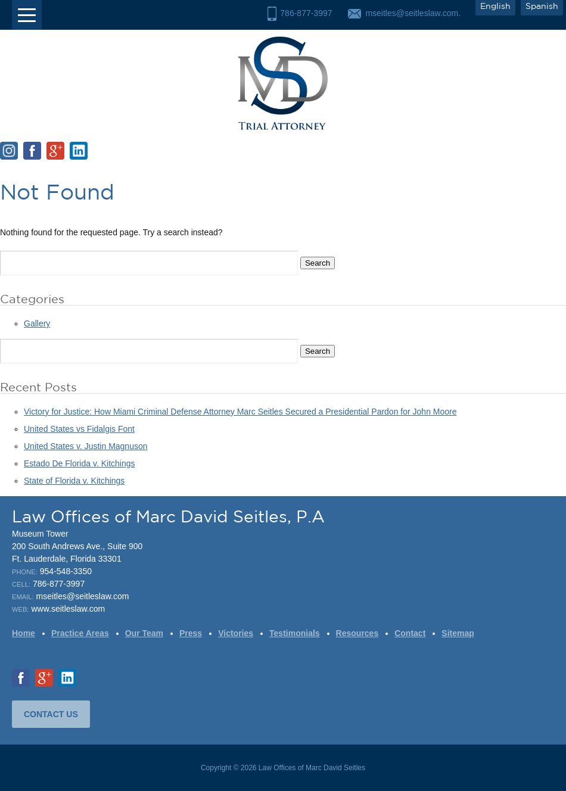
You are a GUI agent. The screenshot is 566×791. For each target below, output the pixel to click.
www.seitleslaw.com (68, 609)
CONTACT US (51, 714)
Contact (409, 633)
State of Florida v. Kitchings (74, 480)
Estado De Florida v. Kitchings (79, 463)
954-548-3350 (66, 571)
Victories (235, 633)
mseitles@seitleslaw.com (82, 596)
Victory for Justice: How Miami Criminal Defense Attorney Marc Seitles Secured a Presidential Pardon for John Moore (240, 411)
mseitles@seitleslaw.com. (413, 13)
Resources (357, 633)
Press (190, 633)
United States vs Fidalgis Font (79, 429)
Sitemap (457, 633)
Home (23, 633)
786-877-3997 (306, 13)
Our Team (144, 633)
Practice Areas (80, 633)
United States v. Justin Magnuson (86, 446)
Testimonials (294, 633)
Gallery (37, 323)
